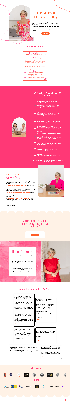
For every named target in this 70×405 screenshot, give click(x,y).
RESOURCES (53, 402)
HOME (42, 402)
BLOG (62, 402)
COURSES (49, 402)
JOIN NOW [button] (45, 33)
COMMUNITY (59, 402)
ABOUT (45, 402)
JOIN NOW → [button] (35, 236)
